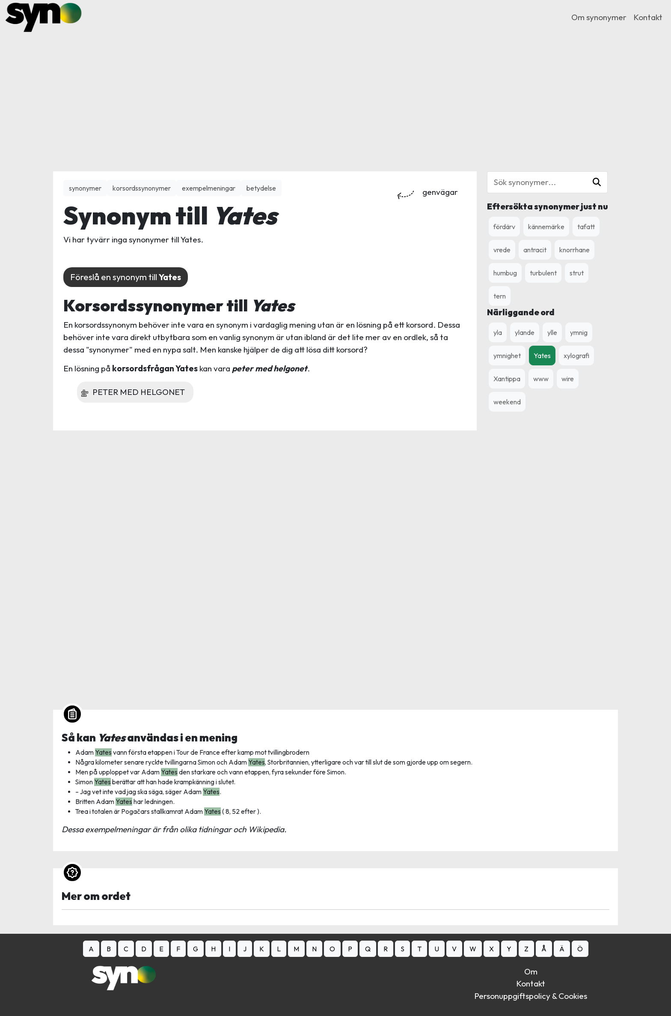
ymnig (579, 332)
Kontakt (647, 17)
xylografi (576, 355)
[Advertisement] (335, 94)
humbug (505, 273)
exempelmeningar (208, 188)
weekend (507, 401)
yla (497, 332)
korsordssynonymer (142, 188)
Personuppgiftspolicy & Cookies (530, 996)
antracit (534, 249)
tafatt (586, 226)
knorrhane (574, 249)
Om (530, 971)
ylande (524, 332)
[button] (596, 182)
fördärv (504, 226)
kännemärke (546, 226)
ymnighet (507, 355)
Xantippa (506, 378)
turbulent (543, 273)
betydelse (261, 188)
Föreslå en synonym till (125, 277)
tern (499, 296)
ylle (552, 332)
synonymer (85, 188)
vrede (502, 249)
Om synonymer (598, 17)
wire (567, 378)
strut (577, 273)
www (541, 378)
